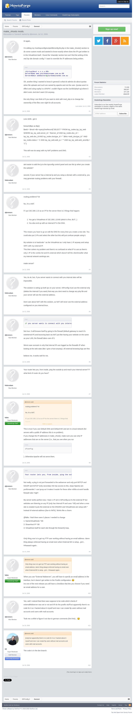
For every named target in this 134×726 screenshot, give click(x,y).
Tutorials (8, 15)
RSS (130, 705)
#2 (89, 156)
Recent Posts (26, 20)
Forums (27, 15)
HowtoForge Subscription (70, 15)
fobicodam (9, 180)
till (6, 649)
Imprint (114, 705)
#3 (89, 189)
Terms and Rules (116, 708)
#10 (89, 593)
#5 (89, 311)
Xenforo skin (8, 705)
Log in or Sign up (123, 1)
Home (120, 705)
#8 (89, 462)
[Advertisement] (111, 134)
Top (126, 705)
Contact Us (100, 705)
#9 (89, 551)
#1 (89, 111)
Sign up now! (112, 29)
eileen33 (126, 94)
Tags (17, 15)
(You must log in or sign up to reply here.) (79, 672)
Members (37, 15)
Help (107, 705)
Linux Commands (51, 15)
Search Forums (12, 20)
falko (7, 417)
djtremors (33, 34)
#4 (89, 269)
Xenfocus (17, 705)
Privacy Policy (127, 708)
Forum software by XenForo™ (20, 708)
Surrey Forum (128, 712)
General (18, 34)
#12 (89, 665)
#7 (89, 394)
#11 (89, 625)
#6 (89, 362)
